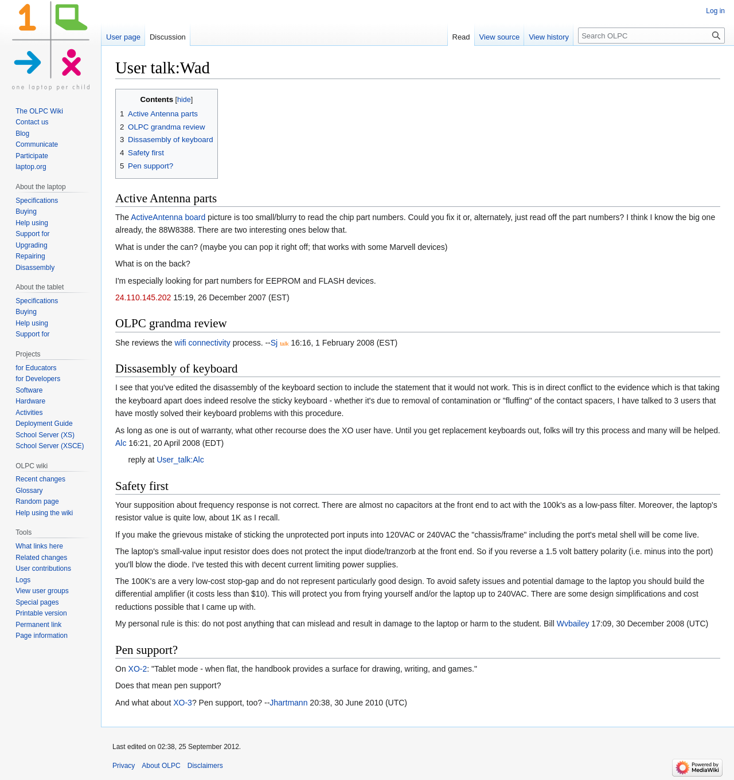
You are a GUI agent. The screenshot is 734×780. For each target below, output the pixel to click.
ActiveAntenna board (168, 217)
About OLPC (161, 766)
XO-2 (137, 668)
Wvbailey (573, 623)
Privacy (123, 766)
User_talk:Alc (180, 459)
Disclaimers (205, 766)
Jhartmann (288, 702)
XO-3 (182, 702)
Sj (274, 342)
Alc (120, 443)
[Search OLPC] (651, 36)
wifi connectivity (203, 342)
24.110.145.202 (143, 297)
